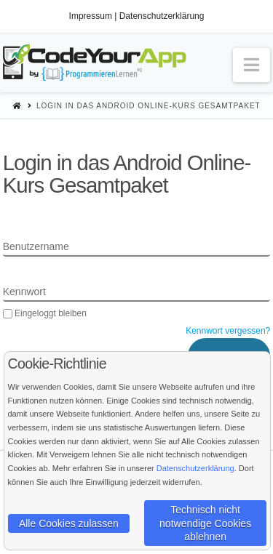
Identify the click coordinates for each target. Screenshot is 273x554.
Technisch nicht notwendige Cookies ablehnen (205, 523)
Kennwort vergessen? (228, 331)
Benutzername (36, 246)
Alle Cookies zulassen (69, 523)
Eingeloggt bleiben (45, 313)
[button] (251, 65)
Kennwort (24, 291)
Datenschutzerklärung (162, 16)
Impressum (90, 16)
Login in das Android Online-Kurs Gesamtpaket (148, 106)
